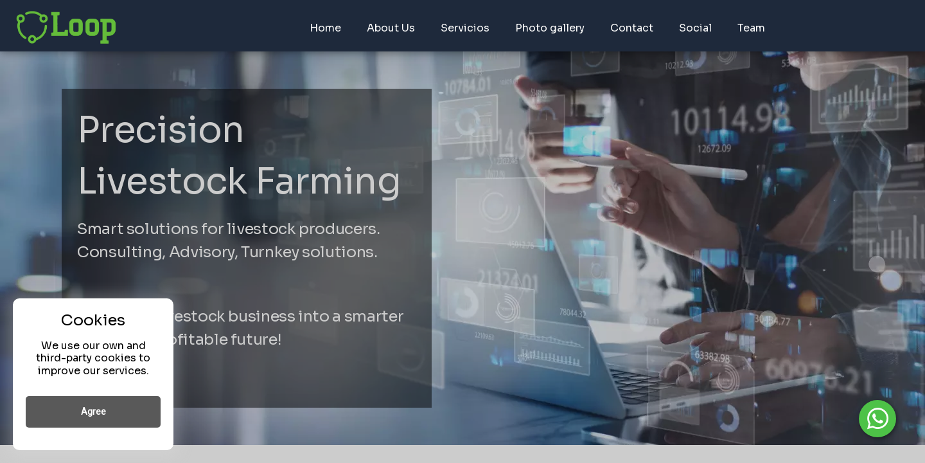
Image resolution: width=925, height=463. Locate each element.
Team (751, 28)
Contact (631, 28)
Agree (93, 411)
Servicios (465, 28)
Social (695, 28)
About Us (391, 28)
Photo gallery (550, 28)
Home (325, 28)
